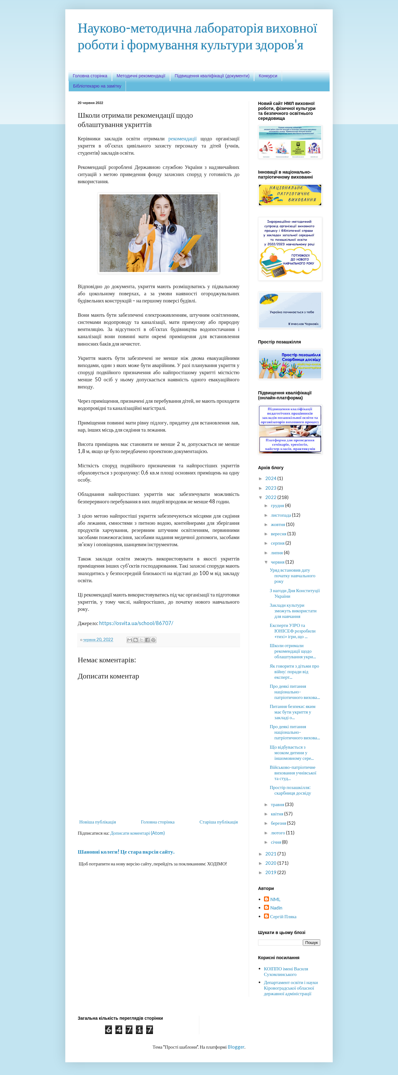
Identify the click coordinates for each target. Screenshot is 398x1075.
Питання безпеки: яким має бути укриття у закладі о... (293, 711)
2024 (271, 478)
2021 (271, 853)
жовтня (278, 524)
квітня (277, 813)
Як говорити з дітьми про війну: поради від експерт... (294, 671)
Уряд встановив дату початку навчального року (293, 575)
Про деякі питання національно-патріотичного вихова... (295, 691)
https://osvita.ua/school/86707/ (136, 623)
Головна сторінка (90, 75)
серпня (278, 543)
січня (276, 842)
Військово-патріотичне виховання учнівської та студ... (293, 772)
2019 (271, 872)
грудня (278, 505)
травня (278, 804)
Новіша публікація (97, 821)
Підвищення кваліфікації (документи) (212, 75)
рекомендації (183, 138)
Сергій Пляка (283, 916)
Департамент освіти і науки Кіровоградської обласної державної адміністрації (291, 987)
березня (279, 823)
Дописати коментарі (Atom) (137, 833)
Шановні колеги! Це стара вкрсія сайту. (126, 851)
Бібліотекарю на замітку (97, 86)
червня (278, 562)
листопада (281, 515)
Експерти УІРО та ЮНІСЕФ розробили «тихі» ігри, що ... (293, 630)
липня (277, 552)
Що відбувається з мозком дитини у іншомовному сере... (292, 752)
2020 (271, 863)
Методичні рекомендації (141, 75)
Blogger (236, 1047)
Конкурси (268, 75)
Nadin (276, 907)
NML (275, 899)
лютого (278, 832)
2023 (271, 488)
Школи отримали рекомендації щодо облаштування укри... (293, 650)
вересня (279, 533)
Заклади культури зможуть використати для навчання (293, 610)
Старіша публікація (219, 821)
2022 (271, 497)
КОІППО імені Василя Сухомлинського (286, 971)
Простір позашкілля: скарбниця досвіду (290, 790)
